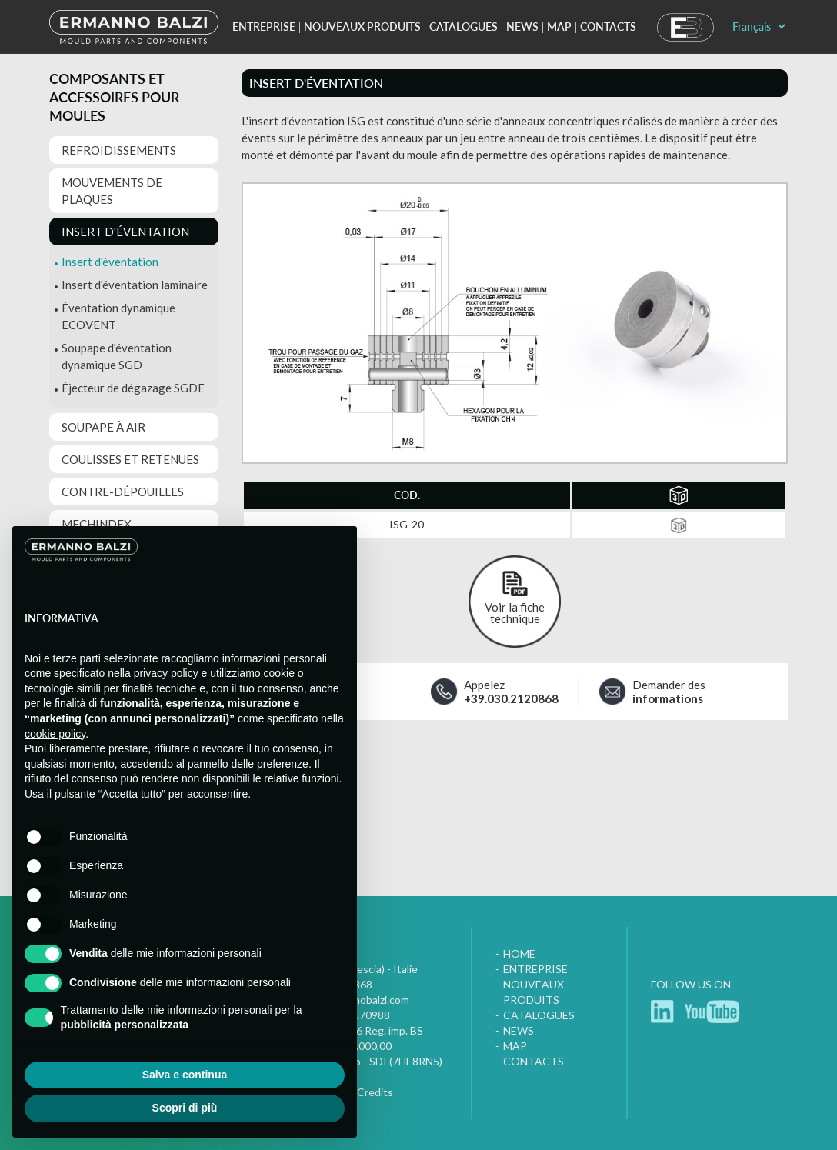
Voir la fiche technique (515, 612)
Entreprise (263, 26)
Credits (375, 1091)
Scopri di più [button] (185, 1108)
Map (559, 26)
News (522, 26)
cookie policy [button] (55, 734)
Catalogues (463, 26)
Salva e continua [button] (184, 1074)
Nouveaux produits (362, 26)
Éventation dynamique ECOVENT (118, 316)
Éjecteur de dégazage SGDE (133, 388)
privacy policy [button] (166, 673)
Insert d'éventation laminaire (135, 285)
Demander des (668, 691)
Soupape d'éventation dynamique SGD (117, 356)
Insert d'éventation (110, 261)
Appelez (511, 691)
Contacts (608, 26)
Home (519, 953)
